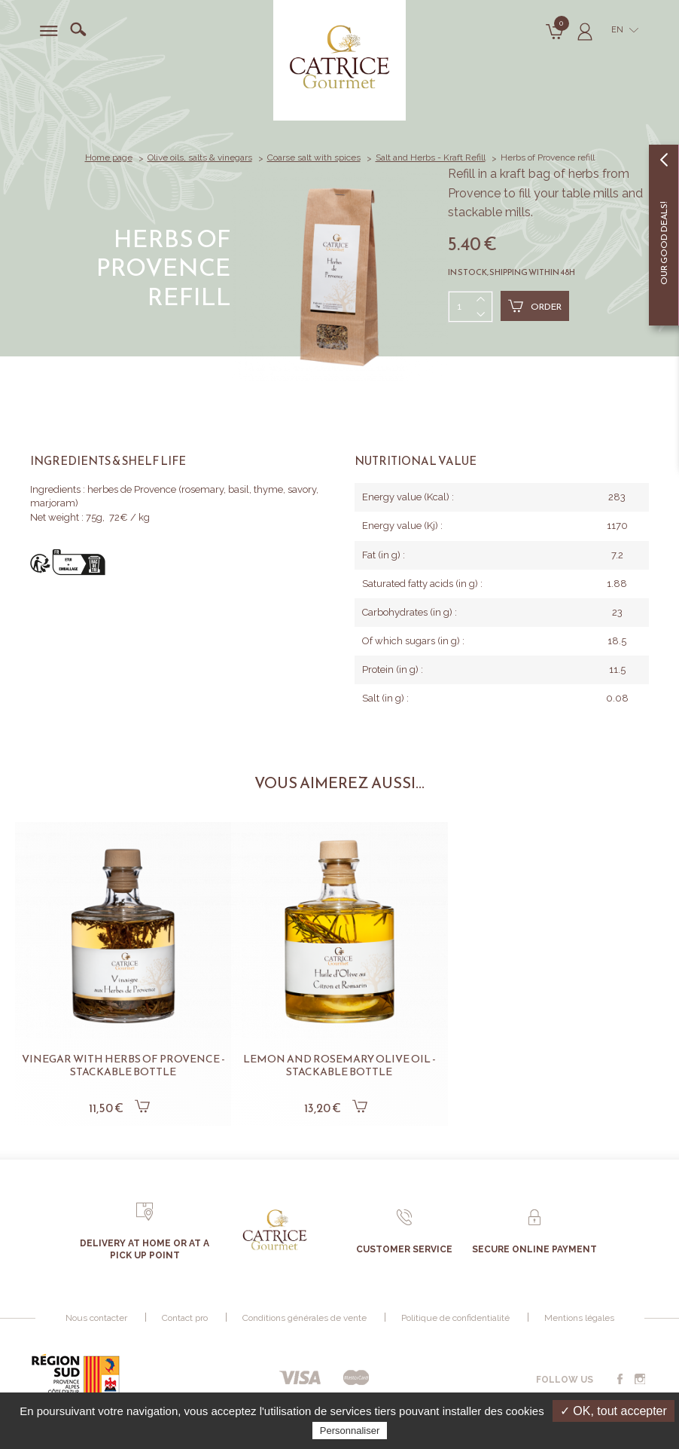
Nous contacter (96, 1318)
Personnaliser (350, 1430)
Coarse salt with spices (314, 157)
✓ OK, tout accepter (613, 1411)
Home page (108, 157)
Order (535, 305)
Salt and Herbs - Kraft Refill (431, 157)
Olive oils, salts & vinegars (200, 157)
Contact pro (185, 1318)
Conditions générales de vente (304, 1318)
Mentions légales (579, 1318)
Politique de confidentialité (455, 1318)
